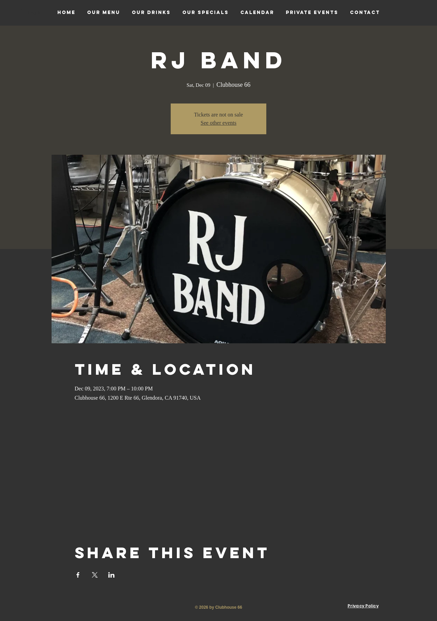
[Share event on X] (94, 575)
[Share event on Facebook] (78, 575)
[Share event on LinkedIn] (111, 575)
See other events (219, 123)
